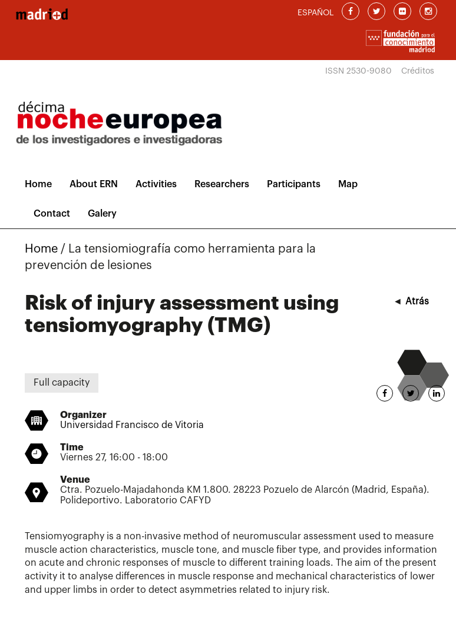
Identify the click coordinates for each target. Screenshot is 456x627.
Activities (156, 184)
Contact (52, 213)
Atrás (417, 301)
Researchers (221, 184)
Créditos (417, 71)
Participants (293, 184)
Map (348, 184)
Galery (102, 213)
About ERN (94, 184)
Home (38, 184)
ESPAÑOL (315, 13)
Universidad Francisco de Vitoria (132, 425)
